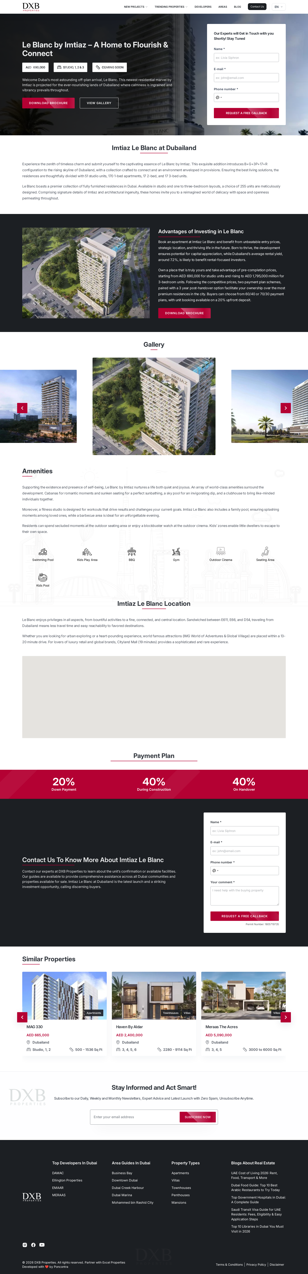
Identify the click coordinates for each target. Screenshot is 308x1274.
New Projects (136, 6)
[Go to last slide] (22, 1017)
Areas (222, 6)
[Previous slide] (22, 408)
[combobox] (219, 97)
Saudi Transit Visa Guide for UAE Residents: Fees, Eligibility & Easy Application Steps (256, 1214)
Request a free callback (246, 113)
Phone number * (226, 89)
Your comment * (222, 882)
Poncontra (61, 1266)
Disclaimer (277, 1264)
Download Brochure (48, 103)
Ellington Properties (67, 1180)
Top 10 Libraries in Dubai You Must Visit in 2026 (257, 1228)
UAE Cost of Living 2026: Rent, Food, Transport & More (254, 1175)
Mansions (179, 1202)
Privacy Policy (256, 1264)
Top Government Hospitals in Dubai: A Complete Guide (258, 1199)
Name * (219, 49)
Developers (203, 6)
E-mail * (220, 69)
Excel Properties (113, 1262)
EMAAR (58, 1188)
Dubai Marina (122, 1195)
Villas (176, 1180)
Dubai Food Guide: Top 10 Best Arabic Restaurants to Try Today (255, 1187)
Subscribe (198, 1117)
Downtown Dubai (125, 1180)
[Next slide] (285, 408)
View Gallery (99, 103)
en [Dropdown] (279, 7)
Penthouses (181, 1195)
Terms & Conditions (229, 1264)
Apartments (180, 1173)
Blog (237, 6)
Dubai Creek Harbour (128, 1188)
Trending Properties (171, 6)
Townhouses (181, 1188)
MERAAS (59, 1195)
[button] (64, 1017)
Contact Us (257, 6)
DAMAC (58, 1173)
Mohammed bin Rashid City (132, 1202)
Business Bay (122, 1173)
